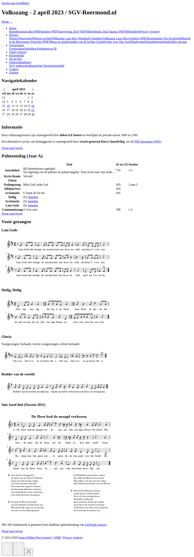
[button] (12, 148)
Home (12, 31)
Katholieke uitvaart (175, 41)
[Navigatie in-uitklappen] (11, 22)
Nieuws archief (42, 38)
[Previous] (7, 548)
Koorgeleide (16, 55)
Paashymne (138, 41)
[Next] (18, 548)
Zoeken (13, 72)
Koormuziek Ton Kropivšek (164, 38)
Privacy (150, 31)
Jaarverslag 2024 (73, 31)
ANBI (36, 31)
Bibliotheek (133, 31)
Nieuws (13, 38)
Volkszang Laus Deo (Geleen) (125, 38)
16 (32, 105)
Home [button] (12, 28)
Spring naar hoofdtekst (15, 3)
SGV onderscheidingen (23, 65)
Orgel (17, 52)
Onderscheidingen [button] (20, 62)
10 (8, 105)
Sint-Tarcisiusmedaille (51, 65)
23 (32, 110)
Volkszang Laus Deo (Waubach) (77, 38)
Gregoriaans (16, 48)
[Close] (28, 551)
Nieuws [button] (13, 35)
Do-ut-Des (15, 58)
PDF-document (147, 141)
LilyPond (95, 524)
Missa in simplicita (61, 41)
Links (29, 31)
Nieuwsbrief (25, 38)
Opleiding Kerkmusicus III (40, 48)
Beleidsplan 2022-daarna (106, 31)
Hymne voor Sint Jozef (117, 41)
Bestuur (21, 31)
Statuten (49, 31)
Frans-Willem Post (34, 537)
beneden (33, 197)
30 (32, 114)
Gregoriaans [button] (16, 45)
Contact (14, 69)
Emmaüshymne (154, 41)
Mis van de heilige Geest (88, 41)
